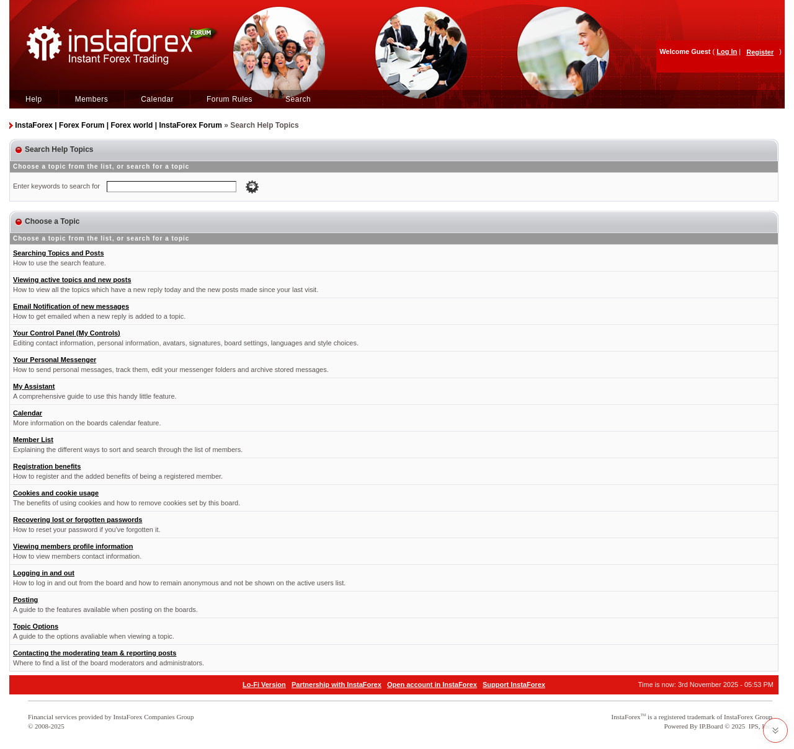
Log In (726, 51)
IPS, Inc (759, 726)
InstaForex (626, 716)
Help (33, 99)
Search (298, 99)
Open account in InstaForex (432, 684)
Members (92, 99)
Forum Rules (229, 99)
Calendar (157, 99)
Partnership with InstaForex (336, 684)
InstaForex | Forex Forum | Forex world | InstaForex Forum (118, 125)
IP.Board (711, 726)
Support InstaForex (514, 684)
